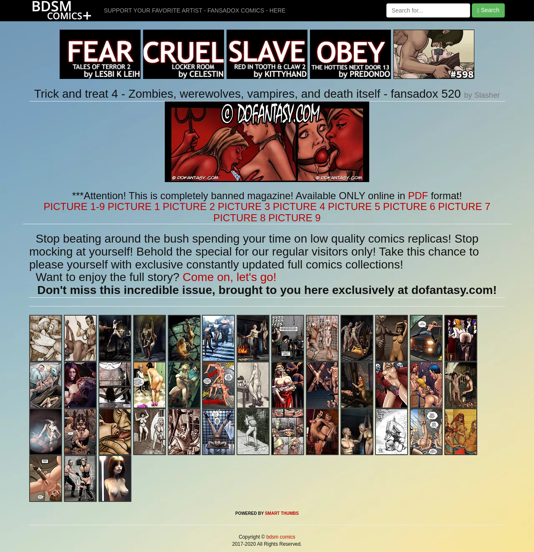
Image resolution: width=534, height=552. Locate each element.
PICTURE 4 (299, 206)
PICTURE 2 (189, 206)
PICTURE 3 (244, 206)
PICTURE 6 (409, 206)
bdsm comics (280, 537)
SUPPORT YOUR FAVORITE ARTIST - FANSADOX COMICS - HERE (195, 10)
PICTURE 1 (134, 206)
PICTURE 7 (464, 206)
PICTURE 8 (239, 217)
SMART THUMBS (282, 513)
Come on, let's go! (230, 277)
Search (488, 10)
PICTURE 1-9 (74, 206)
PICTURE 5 (354, 206)
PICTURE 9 (294, 217)
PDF (418, 195)
